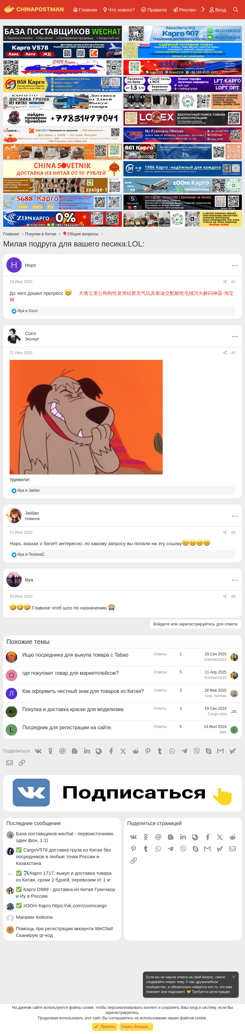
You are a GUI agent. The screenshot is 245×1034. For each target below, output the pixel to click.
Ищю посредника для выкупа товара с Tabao (75, 655)
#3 (233, 532)
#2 (233, 353)
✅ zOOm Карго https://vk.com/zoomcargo (61, 905)
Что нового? (121, 9)
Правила (157, 9)
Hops (30, 265)
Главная (88, 9)
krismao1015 (215, 659)
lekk (223, 732)
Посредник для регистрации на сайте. (67, 727)
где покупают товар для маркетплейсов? (70, 673)
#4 (233, 596)
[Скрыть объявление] (233, 978)
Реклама (188, 9)
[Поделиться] (225, 282)
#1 (233, 282)
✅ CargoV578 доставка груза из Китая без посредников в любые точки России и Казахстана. (63, 856)
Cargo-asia (217, 714)
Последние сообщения (33, 823)
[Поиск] (235, 10)
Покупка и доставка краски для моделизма (73, 709)
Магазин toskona (34, 917)
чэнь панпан (215, 696)
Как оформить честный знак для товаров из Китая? (83, 691)
